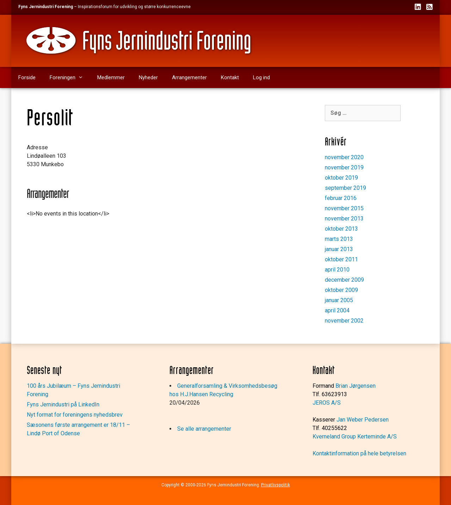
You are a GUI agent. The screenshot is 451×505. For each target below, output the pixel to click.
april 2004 (337, 310)
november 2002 (344, 320)
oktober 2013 (341, 228)
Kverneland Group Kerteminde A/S (355, 436)
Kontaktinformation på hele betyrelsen (359, 453)
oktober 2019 (341, 177)
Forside (27, 77)
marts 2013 (339, 239)
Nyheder (148, 77)
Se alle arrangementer (204, 428)
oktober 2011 (341, 259)
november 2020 (344, 157)
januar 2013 (339, 249)
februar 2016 (341, 198)
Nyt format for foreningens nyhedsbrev (75, 414)
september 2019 (345, 188)
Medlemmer (111, 77)
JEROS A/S (327, 402)
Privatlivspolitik (275, 484)
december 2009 (344, 279)
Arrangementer (189, 77)
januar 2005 (339, 300)
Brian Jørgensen (355, 385)
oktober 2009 (341, 290)
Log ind (261, 77)
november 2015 (344, 208)
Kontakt (230, 77)
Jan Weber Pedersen (362, 419)
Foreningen (70, 77)
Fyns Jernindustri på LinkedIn (63, 404)
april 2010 (337, 269)
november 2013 (344, 218)
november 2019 (344, 167)
